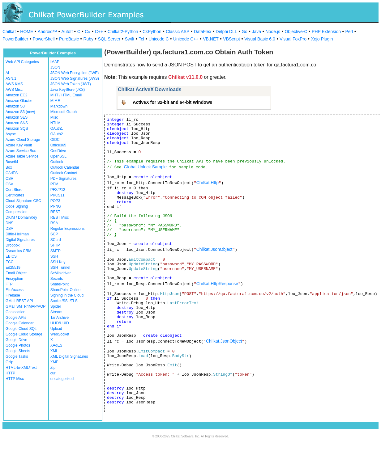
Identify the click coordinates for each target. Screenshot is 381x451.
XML (54, 351)
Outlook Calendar (64, 167)
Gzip (9, 362)
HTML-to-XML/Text (21, 367)
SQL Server (109, 38)
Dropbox (12, 245)
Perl (349, 31)
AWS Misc (14, 89)
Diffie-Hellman (17, 234)
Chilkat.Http (207, 182)
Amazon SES (17, 117)
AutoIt (67, 31)
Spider (55, 306)
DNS (9, 223)
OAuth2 (56, 134)
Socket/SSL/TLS (64, 301)
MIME (55, 101)
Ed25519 (13, 267)
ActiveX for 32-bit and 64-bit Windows (172, 102)
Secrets (56, 278)
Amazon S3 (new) (20, 112)
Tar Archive (59, 317)
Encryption (14, 278)
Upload (56, 329)
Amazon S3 (15, 106)
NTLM (55, 123)
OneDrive (58, 151)
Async (11, 134)
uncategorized (62, 379)
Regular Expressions (67, 228)
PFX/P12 (57, 190)
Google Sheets (18, 351)
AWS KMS (14, 84)
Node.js (273, 31)
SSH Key (58, 262)
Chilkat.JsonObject (214, 249)
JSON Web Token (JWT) (70, 84)
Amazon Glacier (19, 101)
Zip (53, 367)
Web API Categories (22, 62)
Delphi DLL (226, 31)
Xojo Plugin (322, 38)
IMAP (54, 62)
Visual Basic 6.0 (259, 38)
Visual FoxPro (293, 38)
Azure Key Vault (19, 145)
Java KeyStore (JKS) (67, 89)
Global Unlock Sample (145, 166)
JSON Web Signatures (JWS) (74, 78)
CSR (9, 178)
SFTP (55, 245)
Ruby (88, 38)
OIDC (55, 139)
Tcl (141, 38)
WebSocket (59, 334)
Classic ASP (177, 31)
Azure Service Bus (21, 151)
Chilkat (9, 31)
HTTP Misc (15, 379)
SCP (54, 234)
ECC (9, 262)
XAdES (56, 345)
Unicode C (158, 38)
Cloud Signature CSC (23, 201)
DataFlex (202, 31)
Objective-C (296, 31)
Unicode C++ (186, 38)
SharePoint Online (65, 290)
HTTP (10, 373)
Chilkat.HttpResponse (217, 283)
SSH (54, 256)
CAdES (12, 173)
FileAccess (15, 290)
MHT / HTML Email (66, 95)
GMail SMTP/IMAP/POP (25, 306)
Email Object (16, 273)
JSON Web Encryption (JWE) (74, 73)
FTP (9, 284)
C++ (99, 31)
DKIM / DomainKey (21, 217)
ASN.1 (11, 78)
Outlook (56, 162)
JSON (55, 67)
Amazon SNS (17, 123)
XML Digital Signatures (69, 356)
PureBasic (69, 38)
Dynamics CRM (18, 251)
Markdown (58, 106)
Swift (129, 38)
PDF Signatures (63, 178)
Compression (17, 212)
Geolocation (15, 312)
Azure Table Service (22, 156)
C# (87, 31)
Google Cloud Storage (24, 334)
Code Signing (17, 206)
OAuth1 (56, 128)
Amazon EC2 (17, 95)
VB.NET (211, 38)
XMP (54, 362)
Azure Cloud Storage (23, 139)
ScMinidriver (60, 273)
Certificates (15, 195)
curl (53, 373)
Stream (56, 312)
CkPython (152, 31)
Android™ (47, 31)
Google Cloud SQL (21, 329)
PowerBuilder (15, 38)
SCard (55, 240)
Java (256, 31)
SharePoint (59, 284)
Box (9, 167)
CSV (9, 184)
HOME (26, 31)
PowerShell (44, 38)
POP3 (55, 201)
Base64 (12, 162)
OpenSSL (58, 156)
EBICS (11, 256)
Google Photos (18, 345)
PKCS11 (57, 195)
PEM (54, 184)
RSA (54, 223)
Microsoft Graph (63, 112)
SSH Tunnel (60, 267)
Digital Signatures (20, 240)
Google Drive (16, 340)
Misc (54, 117)
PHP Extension (326, 31)
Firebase (13, 295)
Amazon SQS (17, 128)
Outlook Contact (63, 173)
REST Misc (59, 217)
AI (7, 73)
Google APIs (16, 317)
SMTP (55, 251)
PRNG (55, 206)
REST (55, 212)
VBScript (231, 38)
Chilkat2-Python (123, 31)
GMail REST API (19, 301)
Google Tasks (17, 356)
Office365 (58, 145)
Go (244, 31)
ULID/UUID (59, 323)
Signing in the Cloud (66, 295)
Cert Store (14, 190)
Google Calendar (20, 323)
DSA (9, 228)
